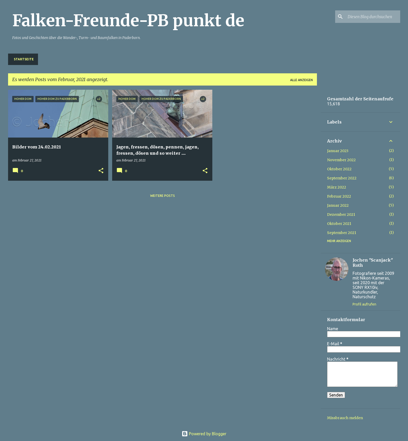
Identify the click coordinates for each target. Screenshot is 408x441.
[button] (101, 170)
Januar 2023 (337, 150)
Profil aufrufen (364, 304)
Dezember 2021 (341, 214)
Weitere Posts (162, 195)
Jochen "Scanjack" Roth (373, 262)
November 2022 (341, 160)
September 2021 (341, 232)
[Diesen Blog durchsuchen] (373, 16)
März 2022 (336, 187)
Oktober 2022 (339, 169)
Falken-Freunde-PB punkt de (128, 20)
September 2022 (341, 178)
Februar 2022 (339, 196)
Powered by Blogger (204, 433)
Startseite (24, 59)
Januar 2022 (338, 205)
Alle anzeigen (301, 80)
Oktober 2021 (339, 223)
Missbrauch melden (345, 418)
